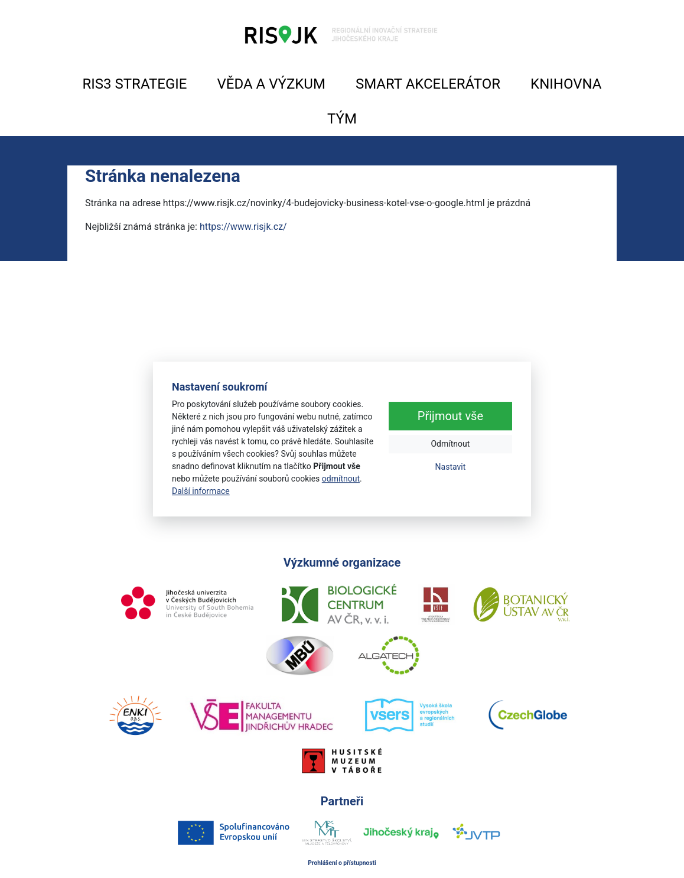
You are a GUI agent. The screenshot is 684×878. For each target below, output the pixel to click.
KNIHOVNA (565, 84)
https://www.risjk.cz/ (243, 226)
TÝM (342, 118)
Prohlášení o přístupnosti (342, 863)
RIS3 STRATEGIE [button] (135, 84)
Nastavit (450, 466)
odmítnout (341, 478)
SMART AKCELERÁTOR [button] (428, 84)
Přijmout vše (450, 416)
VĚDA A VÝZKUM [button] (271, 84)
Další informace (201, 491)
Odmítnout (450, 443)
